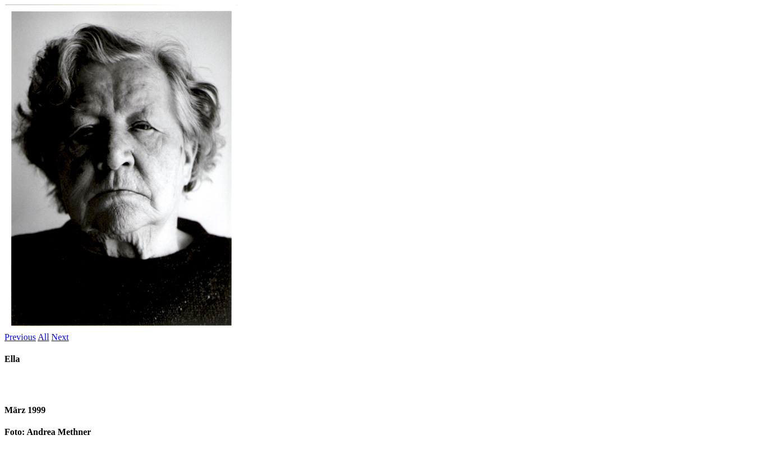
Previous (20, 337)
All (43, 337)
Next (60, 337)
